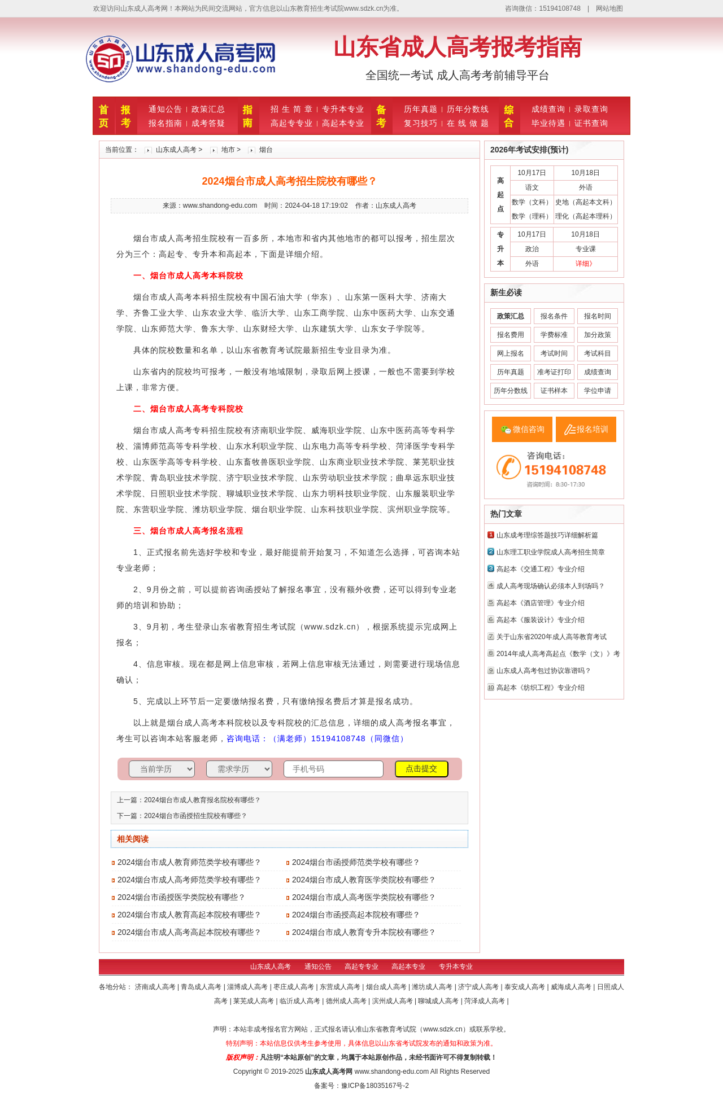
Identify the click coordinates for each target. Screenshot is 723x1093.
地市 (228, 150)
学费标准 (554, 335)
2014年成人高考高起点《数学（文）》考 (558, 654)
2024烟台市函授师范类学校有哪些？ (356, 862)
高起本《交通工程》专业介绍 (540, 569)
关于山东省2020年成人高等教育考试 (551, 637)
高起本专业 (343, 123)
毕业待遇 (548, 123)
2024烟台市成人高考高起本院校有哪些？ (189, 932)
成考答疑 (208, 123)
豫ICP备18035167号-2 (375, 1086)
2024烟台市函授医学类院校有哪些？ (181, 897)
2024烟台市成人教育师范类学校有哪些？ (189, 862)
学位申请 (597, 391)
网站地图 (609, 8)
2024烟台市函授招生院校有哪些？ (195, 816)
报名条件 (554, 316)
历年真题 (421, 108)
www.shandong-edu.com (392, 1071)
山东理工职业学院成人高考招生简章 (550, 552)
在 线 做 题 (468, 123)
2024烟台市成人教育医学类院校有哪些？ (364, 879)
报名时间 (597, 316)
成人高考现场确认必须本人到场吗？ (550, 586)
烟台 (266, 150)
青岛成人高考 (202, 987)
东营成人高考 (341, 987)
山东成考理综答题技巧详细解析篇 (547, 535)
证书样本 (554, 391)
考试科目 (597, 353)
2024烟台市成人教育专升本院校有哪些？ (364, 932)
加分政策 (597, 335)
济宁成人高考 (479, 987)
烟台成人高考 (387, 987)
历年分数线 (468, 108)
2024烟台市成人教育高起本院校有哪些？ (189, 914)
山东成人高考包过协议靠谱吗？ (543, 671)
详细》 (586, 264)
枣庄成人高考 (294, 987)
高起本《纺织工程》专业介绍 (540, 688)
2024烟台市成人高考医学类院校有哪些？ (364, 897)
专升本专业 (343, 108)
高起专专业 (292, 123)
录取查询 (591, 108)
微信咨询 (529, 429)
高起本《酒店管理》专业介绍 (540, 603)
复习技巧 (421, 123)
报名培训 (592, 429)
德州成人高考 (347, 1001)
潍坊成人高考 (433, 987)
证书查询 (591, 123)
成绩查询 (548, 108)
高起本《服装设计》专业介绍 (540, 620)
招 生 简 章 (292, 108)
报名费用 (510, 335)
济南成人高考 (156, 987)
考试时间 (554, 353)
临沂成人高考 (301, 1001)
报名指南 (165, 123)
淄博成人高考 (248, 987)
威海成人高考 (572, 987)
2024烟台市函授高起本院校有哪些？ (356, 914)
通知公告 (165, 108)
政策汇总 (208, 108)
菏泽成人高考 (485, 1001)
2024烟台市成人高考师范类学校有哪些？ (189, 879)
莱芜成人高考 (254, 1001)
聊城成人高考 (439, 1001)
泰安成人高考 (525, 987)
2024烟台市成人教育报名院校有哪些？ (202, 800)
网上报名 (510, 353)
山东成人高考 (176, 150)
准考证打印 (554, 372)
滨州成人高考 (393, 1001)
